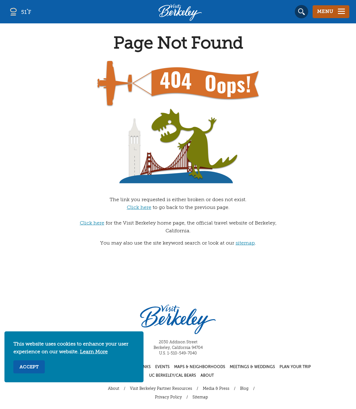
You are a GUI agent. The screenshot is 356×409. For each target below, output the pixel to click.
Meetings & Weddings (252, 367)
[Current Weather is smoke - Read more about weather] (36, 11)
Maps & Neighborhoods (199, 367)
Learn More (94, 351)
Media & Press (216, 389)
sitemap (245, 243)
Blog (244, 389)
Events (162, 367)
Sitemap (200, 397)
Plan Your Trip (295, 367)
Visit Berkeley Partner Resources (161, 389)
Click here (139, 207)
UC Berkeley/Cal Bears (172, 376)
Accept (29, 367)
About (207, 376)
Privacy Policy (168, 397)
